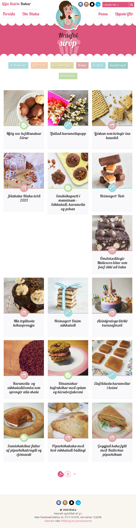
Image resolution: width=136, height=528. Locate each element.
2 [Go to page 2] (68, 474)
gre (80, 513)
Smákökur (68, 76)
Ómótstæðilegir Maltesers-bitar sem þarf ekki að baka (112, 262)
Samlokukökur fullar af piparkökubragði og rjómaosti (24, 450)
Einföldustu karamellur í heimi (112, 385)
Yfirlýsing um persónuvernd (76, 521)
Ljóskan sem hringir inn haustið (112, 135)
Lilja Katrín (10, 3)
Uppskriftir (124, 13)
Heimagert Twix (112, 195)
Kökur (82, 65)
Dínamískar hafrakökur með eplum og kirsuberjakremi (68, 387)
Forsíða (9, 13)
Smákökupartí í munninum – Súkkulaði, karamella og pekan (68, 202)
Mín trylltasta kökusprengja (23, 323)
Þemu (103, 13)
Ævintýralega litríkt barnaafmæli (112, 323)
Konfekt (98, 65)
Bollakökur (18, 65)
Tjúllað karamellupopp (68, 133)
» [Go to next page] (74, 473)
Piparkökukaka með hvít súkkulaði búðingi (68, 448)
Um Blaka (30, 13)
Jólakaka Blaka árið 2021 (23, 198)
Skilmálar (49, 521)
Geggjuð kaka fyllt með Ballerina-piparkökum (112, 450)
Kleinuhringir (62, 65)
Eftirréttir (39, 65)
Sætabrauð (118, 65)
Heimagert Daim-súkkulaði (68, 323)
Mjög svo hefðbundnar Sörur (23, 135)
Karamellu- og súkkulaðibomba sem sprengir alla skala (23, 387)
